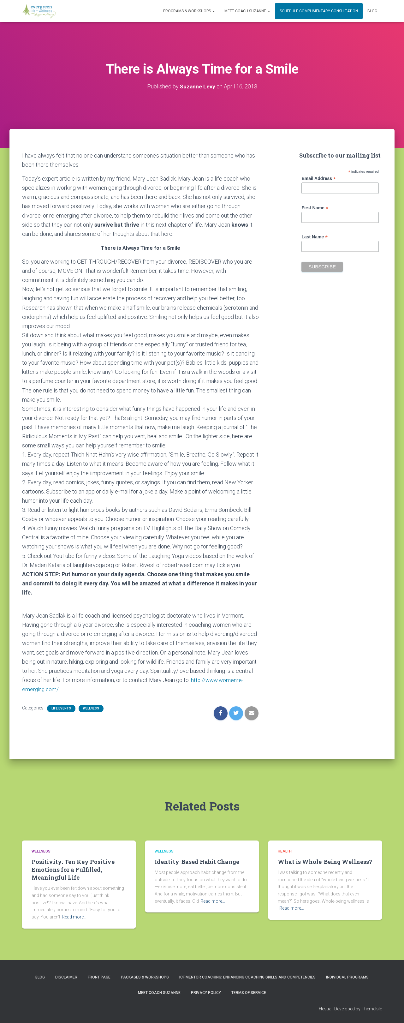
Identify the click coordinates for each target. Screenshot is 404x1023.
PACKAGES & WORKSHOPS (145, 977)
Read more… (74, 916)
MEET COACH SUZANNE (247, 11)
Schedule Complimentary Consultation (319, 11)
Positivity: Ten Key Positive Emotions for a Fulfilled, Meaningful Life (73, 869)
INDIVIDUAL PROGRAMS (347, 977)
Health (285, 851)
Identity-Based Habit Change (197, 861)
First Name (314, 208)
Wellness (91, 708)
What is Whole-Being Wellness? (325, 861)
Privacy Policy (206, 992)
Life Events (61, 708)
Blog (372, 11)
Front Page (99, 977)
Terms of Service (248, 992)
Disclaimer (66, 977)
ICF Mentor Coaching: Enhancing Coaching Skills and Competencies (247, 977)
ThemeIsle (371, 1008)
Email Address (318, 179)
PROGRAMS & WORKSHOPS (189, 11)
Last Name (314, 237)
